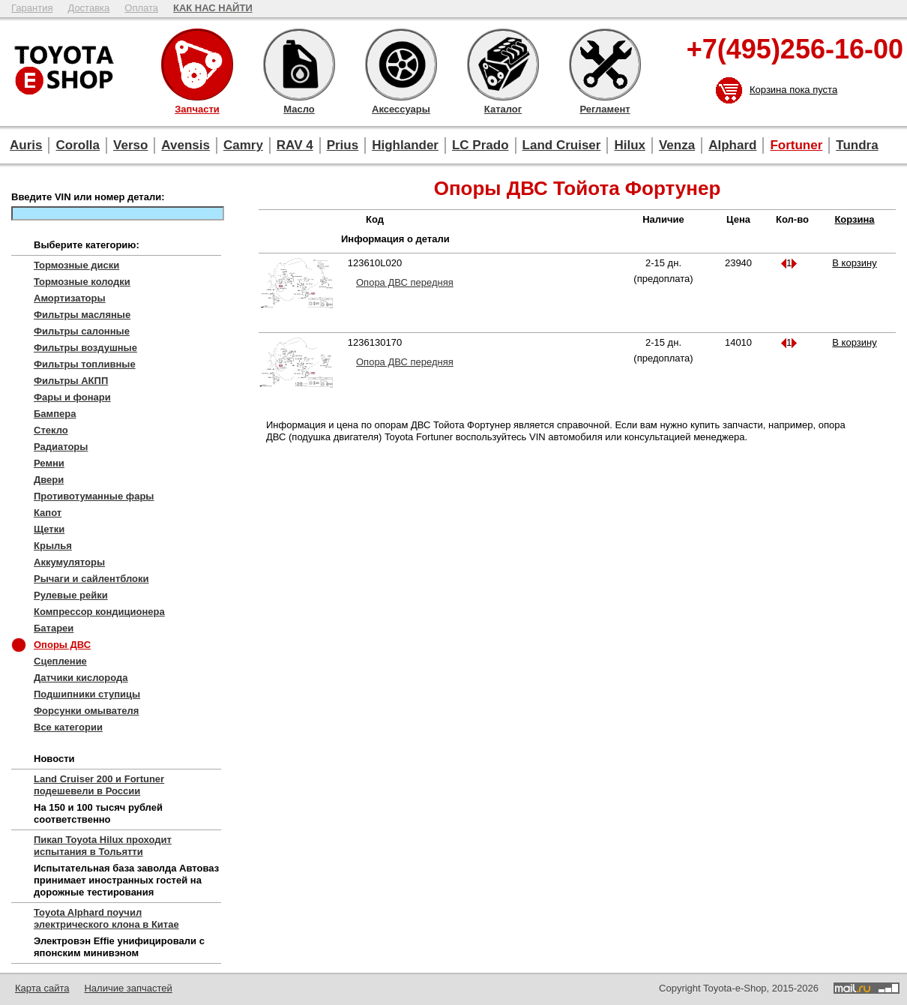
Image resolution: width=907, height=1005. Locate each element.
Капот (47, 512)
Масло (299, 64)
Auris (26, 145)
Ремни (49, 463)
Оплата (141, 8)
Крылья (53, 545)
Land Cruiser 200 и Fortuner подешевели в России (99, 784)
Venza (677, 145)
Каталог (503, 64)
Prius (343, 145)
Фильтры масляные (82, 314)
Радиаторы (61, 446)
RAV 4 (295, 145)
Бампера (55, 413)
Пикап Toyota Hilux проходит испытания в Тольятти (103, 845)
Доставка (88, 8)
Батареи (53, 628)
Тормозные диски (76, 265)
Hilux (629, 145)
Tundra (857, 145)
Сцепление (60, 661)
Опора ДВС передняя (405, 282)
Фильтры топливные (85, 364)
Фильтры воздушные (85, 347)
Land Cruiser (561, 145)
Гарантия (31, 8)
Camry (243, 145)
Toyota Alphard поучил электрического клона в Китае (106, 918)
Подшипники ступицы (87, 694)
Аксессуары (401, 64)
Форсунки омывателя (86, 710)
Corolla (77, 145)
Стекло (51, 430)
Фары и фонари (72, 397)
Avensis (185, 145)
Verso (130, 145)
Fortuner (796, 145)
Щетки (49, 529)
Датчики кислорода (80, 677)
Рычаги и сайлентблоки (91, 578)
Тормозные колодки (82, 281)
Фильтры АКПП (71, 380)
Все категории (68, 727)
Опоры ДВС (62, 644)
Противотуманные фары (94, 496)
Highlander (405, 145)
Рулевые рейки (71, 595)
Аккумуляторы (69, 562)
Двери (49, 479)
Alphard (732, 145)
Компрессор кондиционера (99, 611)
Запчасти (197, 64)
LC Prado (480, 145)
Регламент (605, 64)
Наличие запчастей (128, 988)
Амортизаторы (70, 298)
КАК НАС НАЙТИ (213, 8)
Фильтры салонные (82, 331)
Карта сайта (42, 988)
